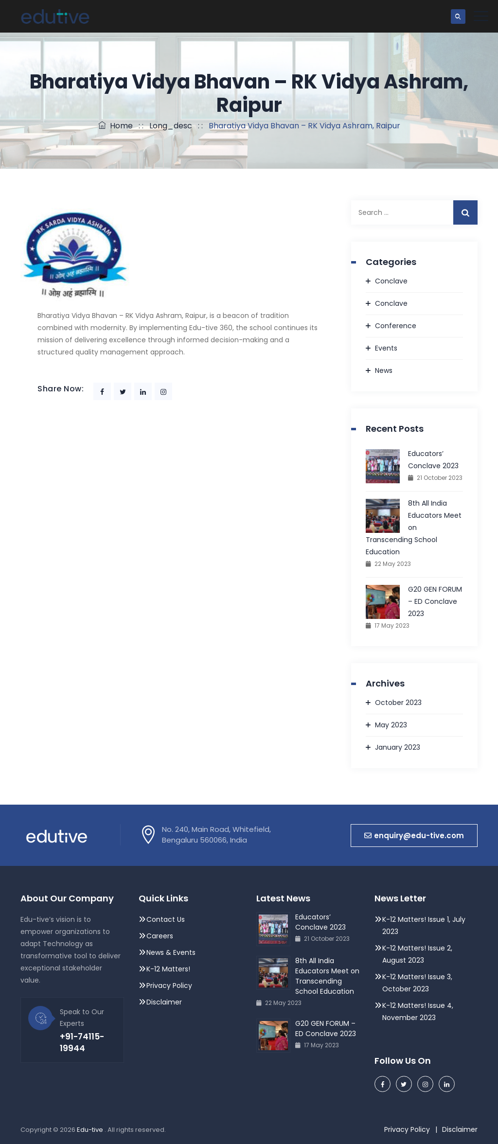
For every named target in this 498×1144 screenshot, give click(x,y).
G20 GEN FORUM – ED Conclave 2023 (435, 601)
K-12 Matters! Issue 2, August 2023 (417, 954)
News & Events (171, 952)
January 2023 (397, 747)
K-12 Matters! (168, 969)
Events (386, 348)
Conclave (391, 281)
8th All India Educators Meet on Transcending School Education (414, 527)
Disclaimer (164, 1002)
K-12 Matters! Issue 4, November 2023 (417, 1011)
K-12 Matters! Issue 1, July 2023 (423, 925)
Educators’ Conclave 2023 (433, 460)
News (383, 370)
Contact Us (165, 919)
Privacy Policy (170, 985)
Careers (159, 936)
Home (115, 125)
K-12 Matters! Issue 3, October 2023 (417, 983)
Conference (395, 326)
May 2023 (391, 725)
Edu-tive (91, 1129)
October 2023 (398, 702)
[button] (414, 835)
